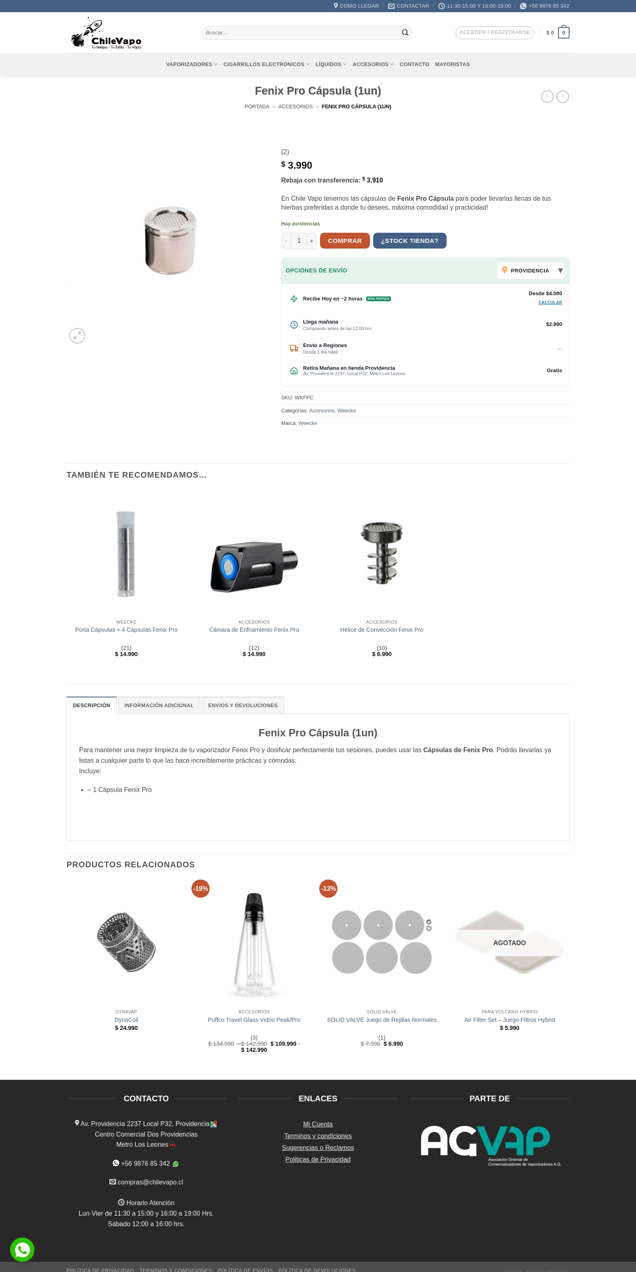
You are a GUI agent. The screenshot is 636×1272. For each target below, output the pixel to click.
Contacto (414, 64)
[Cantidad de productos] (299, 241)
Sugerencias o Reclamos (318, 1147)
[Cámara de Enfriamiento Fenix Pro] (254, 552)
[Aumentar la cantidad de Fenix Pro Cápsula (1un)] (312, 241)
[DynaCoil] (126, 942)
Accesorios (373, 64)
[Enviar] (405, 33)
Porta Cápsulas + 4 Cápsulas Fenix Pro (126, 629)
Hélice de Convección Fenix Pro (381, 629)
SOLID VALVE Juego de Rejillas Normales (382, 1020)
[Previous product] (562, 96)
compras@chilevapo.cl (150, 1182)
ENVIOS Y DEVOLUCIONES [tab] (242, 705)
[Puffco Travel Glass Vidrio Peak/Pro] (254, 942)
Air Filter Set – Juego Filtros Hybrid (509, 1020)
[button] (494, 32)
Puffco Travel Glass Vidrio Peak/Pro (254, 1020)
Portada (257, 106)
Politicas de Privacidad (318, 1159)
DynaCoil (126, 1020)
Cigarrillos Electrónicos (266, 64)
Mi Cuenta (318, 1124)
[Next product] (547, 96)
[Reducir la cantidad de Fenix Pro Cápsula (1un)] (286, 241)
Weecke (346, 411)
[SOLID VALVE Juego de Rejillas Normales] (382, 942)
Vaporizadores (192, 64)
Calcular (550, 302)
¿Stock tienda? (409, 240)
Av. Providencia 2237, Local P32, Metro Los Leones (354, 373)
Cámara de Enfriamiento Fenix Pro (254, 629)
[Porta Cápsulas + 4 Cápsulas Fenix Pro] (126, 552)
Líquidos (331, 64)
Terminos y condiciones (318, 1136)
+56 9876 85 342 (145, 1163)
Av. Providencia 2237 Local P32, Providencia (144, 1123)
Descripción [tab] (91, 705)
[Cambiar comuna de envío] (530, 270)
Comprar (345, 240)
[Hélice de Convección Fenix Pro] (382, 552)
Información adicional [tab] (159, 705)
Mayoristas (452, 64)
